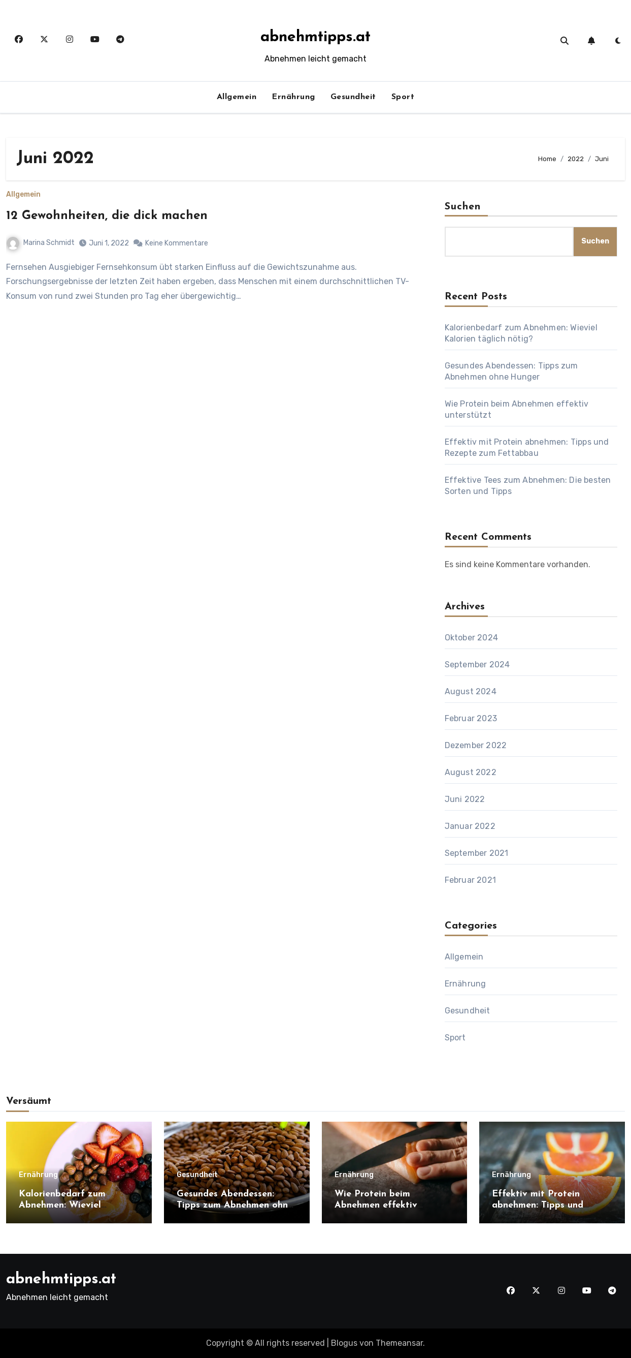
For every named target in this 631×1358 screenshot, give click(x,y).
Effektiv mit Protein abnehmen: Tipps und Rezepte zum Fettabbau (544, 1205)
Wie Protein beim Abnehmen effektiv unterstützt (376, 1205)
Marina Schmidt (41, 242)
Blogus (344, 1343)
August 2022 (470, 772)
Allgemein (237, 97)
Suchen (463, 207)
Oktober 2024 (471, 637)
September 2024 (477, 664)
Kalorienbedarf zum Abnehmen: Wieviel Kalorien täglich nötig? (69, 1205)
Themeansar (399, 1343)
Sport (403, 97)
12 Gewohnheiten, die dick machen (107, 216)
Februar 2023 (471, 718)
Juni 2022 (465, 799)
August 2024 (470, 691)
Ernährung (293, 97)
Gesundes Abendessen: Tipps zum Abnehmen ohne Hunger (235, 1205)
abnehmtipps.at (315, 37)
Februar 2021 (470, 880)
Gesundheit (353, 97)
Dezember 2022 (476, 745)
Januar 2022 (470, 826)
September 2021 (477, 853)
